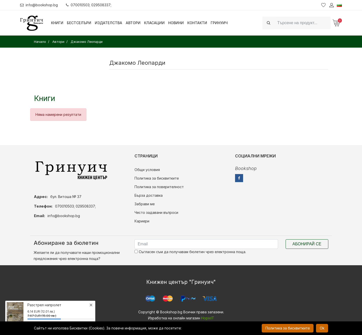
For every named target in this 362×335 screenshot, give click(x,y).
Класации (154, 23)
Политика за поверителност (159, 187)
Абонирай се (306, 244)
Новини (176, 23)
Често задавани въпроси (156, 212)
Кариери (141, 221)
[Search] (302, 23)
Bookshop (246, 168)
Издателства (108, 23)
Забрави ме (144, 204)
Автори (133, 23)
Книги (57, 23)
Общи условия (147, 170)
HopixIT (207, 318)
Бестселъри (79, 23)
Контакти (197, 23)
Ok (322, 328)
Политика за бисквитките (156, 178)
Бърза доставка (148, 195)
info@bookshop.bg (39, 5)
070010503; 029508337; (89, 5)
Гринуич (219, 23)
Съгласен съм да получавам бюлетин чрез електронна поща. (190, 252)
